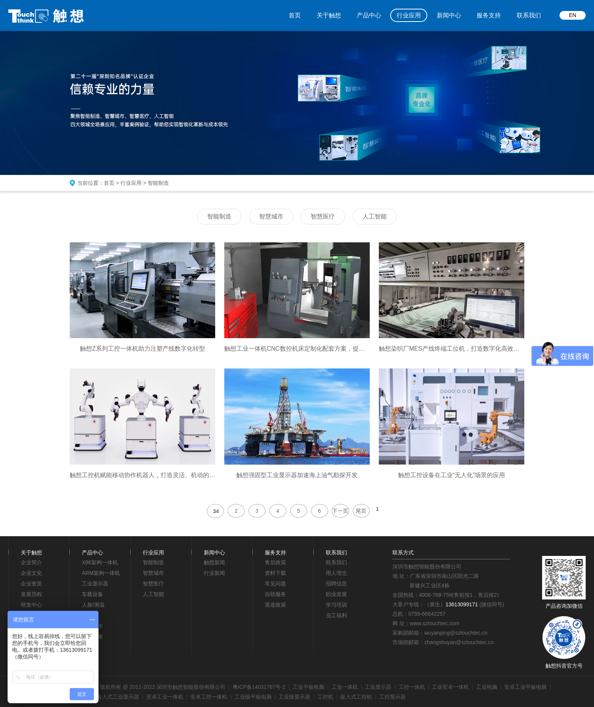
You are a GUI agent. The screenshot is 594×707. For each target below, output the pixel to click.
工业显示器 (95, 584)
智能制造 (158, 183)
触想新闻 (214, 562)
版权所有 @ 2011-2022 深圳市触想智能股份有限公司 (162, 687)
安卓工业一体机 (164, 697)
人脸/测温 (93, 605)
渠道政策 (275, 605)
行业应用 (409, 15)
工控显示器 (392, 697)
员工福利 (336, 615)
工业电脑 (486, 687)
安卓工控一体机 (208, 697)
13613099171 (462, 604)
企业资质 (31, 584)
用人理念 (336, 573)
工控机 (325, 697)
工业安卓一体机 (450, 687)
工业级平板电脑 (253, 697)
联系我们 (529, 15)
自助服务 (275, 594)
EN (572, 15)
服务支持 (489, 15)
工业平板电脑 (308, 687)
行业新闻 (214, 573)
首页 (295, 15)
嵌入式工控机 (356, 697)
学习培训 (336, 605)
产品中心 (369, 15)
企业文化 (31, 573)
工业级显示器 (294, 697)
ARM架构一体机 (101, 573)
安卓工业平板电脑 (525, 687)
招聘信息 (336, 584)
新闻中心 (449, 15)
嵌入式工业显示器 (118, 697)
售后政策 (275, 562)
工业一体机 (344, 687)
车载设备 (92, 594)
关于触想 (329, 15)
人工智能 (375, 216)
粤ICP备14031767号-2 (259, 687)
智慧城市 (271, 216)
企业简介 (31, 562)
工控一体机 (412, 687)
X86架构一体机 (100, 562)
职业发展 (336, 594)
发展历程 (31, 594)
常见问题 (275, 584)
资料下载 (275, 573)
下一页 (340, 511)
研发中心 (31, 605)
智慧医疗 (323, 216)
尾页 (361, 511)
